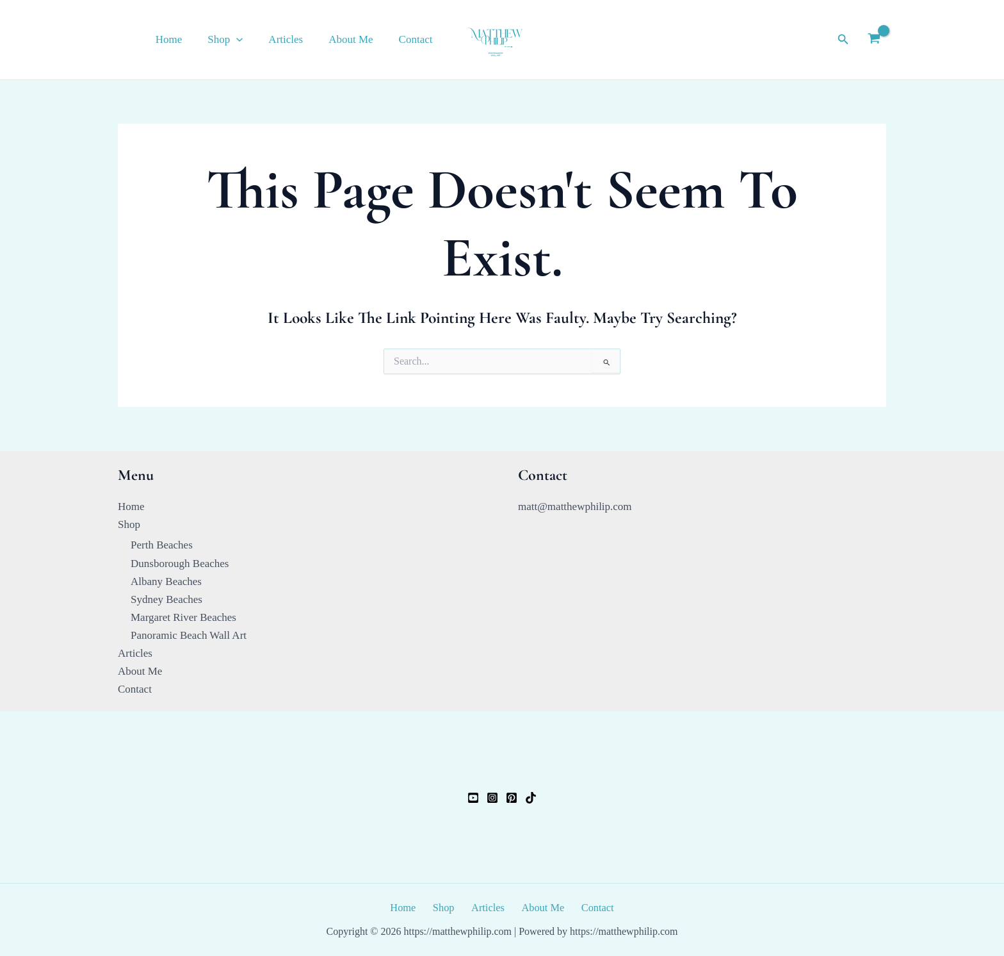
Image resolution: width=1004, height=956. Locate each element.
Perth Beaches (162, 544)
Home (186, 39)
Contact (418, 39)
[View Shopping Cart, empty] (874, 39)
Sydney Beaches (166, 599)
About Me (356, 39)
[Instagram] (492, 797)
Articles (295, 39)
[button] (249, 39)
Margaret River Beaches (183, 617)
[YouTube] (473, 797)
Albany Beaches (166, 581)
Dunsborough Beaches (180, 562)
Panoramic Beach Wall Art (189, 635)
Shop (238, 39)
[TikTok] (531, 797)
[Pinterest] (511, 797)
